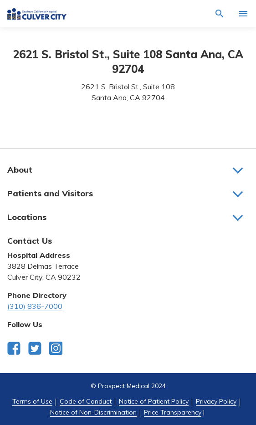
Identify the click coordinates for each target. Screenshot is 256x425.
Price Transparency (172, 412)
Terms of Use (32, 401)
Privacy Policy (216, 401)
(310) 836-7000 (34, 306)
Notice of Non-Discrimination (93, 412)
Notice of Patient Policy (154, 401)
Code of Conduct (86, 401)
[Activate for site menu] (243, 13)
